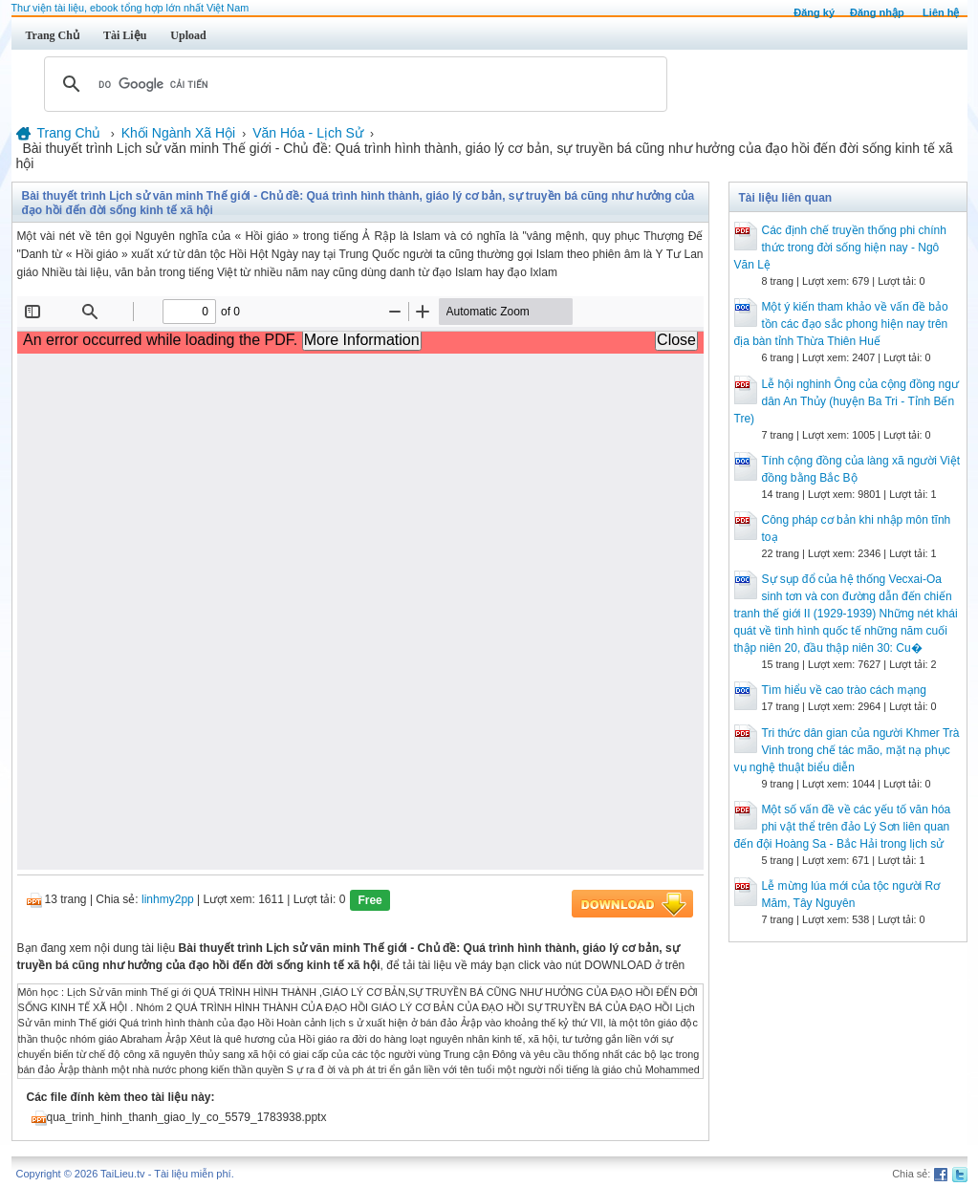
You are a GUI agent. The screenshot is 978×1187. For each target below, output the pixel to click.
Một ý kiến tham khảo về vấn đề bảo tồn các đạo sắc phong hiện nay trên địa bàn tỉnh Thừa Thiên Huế (841, 324)
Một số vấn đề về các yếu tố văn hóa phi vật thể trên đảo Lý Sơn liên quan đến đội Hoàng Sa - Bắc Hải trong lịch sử (842, 827)
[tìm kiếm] (352, 84)
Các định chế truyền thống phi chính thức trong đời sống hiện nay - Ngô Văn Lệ (840, 247)
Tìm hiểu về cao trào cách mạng (844, 690)
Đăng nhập (877, 12)
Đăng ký (814, 12)
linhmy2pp (167, 899)
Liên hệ (941, 12)
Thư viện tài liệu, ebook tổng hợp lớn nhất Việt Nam (130, 7)
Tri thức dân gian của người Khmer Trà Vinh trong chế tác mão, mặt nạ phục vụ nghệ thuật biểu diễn (847, 750)
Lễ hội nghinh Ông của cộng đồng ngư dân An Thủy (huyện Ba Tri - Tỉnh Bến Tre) (846, 401)
